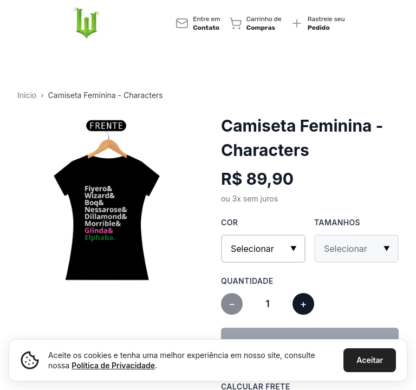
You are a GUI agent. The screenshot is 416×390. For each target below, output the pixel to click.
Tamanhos (337, 222)
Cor (229, 222)
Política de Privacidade (113, 365)
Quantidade (247, 280)
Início (26, 95)
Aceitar (369, 360)
